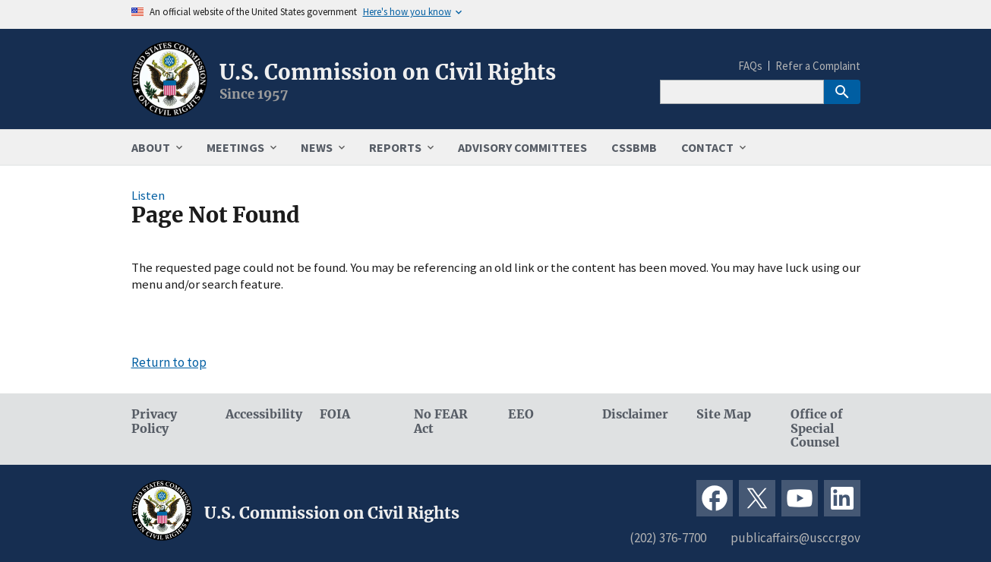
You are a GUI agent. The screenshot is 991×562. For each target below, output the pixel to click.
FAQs (750, 66)
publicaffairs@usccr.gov (795, 537)
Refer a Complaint (817, 66)
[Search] (742, 92)
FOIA (335, 414)
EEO (521, 414)
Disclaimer (635, 414)
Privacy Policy (154, 421)
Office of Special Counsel (817, 428)
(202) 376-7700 (668, 537)
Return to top (169, 362)
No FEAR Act (441, 421)
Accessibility (260, 414)
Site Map (723, 414)
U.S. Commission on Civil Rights (387, 72)
